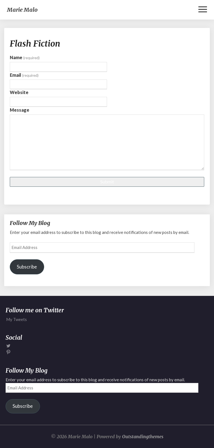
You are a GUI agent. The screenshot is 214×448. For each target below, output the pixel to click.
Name (25, 57)
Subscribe (27, 267)
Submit (107, 181)
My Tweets (16, 319)
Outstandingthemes (142, 436)
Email (24, 75)
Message (19, 109)
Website (19, 92)
